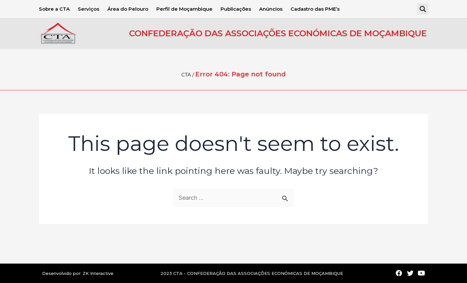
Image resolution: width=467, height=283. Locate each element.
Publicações (236, 9)
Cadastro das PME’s (315, 9)
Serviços (88, 9)
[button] (422, 9)
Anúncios (270, 9)
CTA (186, 75)
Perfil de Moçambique (184, 9)
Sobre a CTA (54, 9)
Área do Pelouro (127, 9)
